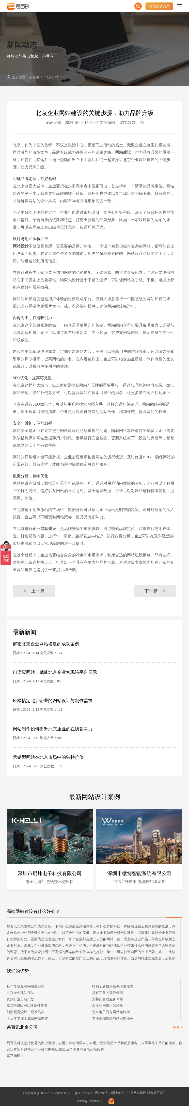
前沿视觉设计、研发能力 (26, 1012)
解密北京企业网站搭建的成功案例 (46, 644)
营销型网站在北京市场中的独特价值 (48, 757)
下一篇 (155, 591)
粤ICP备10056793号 (89, 1101)
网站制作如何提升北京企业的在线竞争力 (53, 728)
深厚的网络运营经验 (107, 1005)
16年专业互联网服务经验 (26, 986)
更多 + (177, 1027)
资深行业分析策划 (20, 999)
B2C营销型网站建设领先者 (27, 1005)
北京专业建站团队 (20, 993)
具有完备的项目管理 (107, 993)
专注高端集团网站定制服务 (112, 1018)
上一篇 (34, 591)
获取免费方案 (159, 6)
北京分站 (52, 77)
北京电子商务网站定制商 (111, 1012)
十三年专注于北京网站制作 (27, 1018)
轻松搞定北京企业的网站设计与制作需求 (53, 700)
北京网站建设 (136, 1093)
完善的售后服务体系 (107, 999)
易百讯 (34, 77)
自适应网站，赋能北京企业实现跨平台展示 (55, 672)
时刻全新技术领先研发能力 (112, 986)
